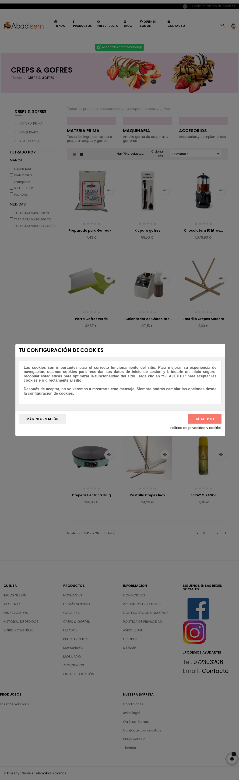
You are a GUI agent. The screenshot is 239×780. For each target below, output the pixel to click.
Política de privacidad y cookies (195, 428)
